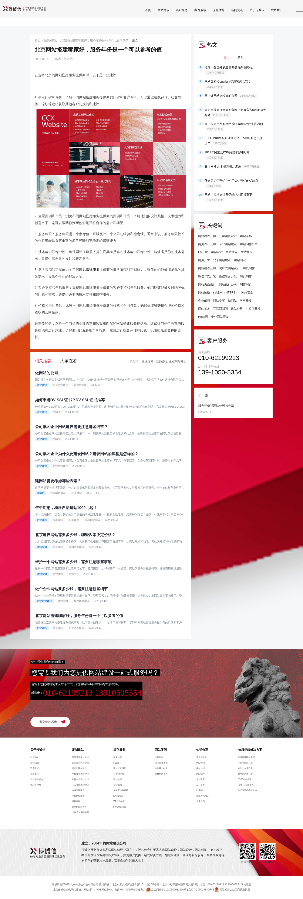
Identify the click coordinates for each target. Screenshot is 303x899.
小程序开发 (253, 308)
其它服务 (171, 14)
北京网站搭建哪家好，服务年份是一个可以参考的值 (94, 40)
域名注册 (117, 758)
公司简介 (34, 758)
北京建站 (161, 361)
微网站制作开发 (245, 774)
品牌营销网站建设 (80, 758)
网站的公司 (80, 385)
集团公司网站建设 (80, 763)
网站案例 (161, 750)
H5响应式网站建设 (81, 813)
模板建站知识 (202, 796)
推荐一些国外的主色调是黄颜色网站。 (230, 70)
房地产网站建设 (79, 769)
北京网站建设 (60, 385)
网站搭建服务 (89, 270)
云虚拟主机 (118, 774)
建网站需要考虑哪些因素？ (58, 481)
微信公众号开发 (245, 769)
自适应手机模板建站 (247, 791)
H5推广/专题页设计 (247, 785)
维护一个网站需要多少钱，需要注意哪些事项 (73, 562)
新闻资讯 (227, 14)
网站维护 (74, 574)
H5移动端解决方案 (250, 750)
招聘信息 (34, 763)
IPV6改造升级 (120, 807)
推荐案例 (159, 758)
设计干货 (200, 785)
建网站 (40, 493)
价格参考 (34, 774)
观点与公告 (201, 758)
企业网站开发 (220, 316)
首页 (138, 14)
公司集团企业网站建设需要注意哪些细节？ (71, 427)
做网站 (232, 300)
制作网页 (246, 284)
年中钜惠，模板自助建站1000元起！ (66, 508)
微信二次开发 (207, 276)
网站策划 (204, 308)
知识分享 (202, 750)
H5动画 (203, 316)
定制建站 (78, 750)
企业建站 (148, 361)
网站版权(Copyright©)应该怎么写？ (228, 84)
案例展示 (190, 14)
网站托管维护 (119, 769)
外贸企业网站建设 (80, 779)
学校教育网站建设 (80, 774)
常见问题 (200, 802)
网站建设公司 (207, 236)
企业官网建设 (78, 791)
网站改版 (204, 292)
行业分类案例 (161, 763)
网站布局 (246, 236)
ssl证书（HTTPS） (225, 292)
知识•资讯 (50, 40)
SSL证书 (117, 763)
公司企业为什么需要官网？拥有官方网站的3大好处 (235, 112)
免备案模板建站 (120, 791)
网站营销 (200, 763)
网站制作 (246, 252)
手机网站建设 (78, 796)
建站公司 (42, 547)
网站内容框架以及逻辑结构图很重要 (228, 197)
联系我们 (266, 14)
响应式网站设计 (229, 268)
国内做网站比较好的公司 (231, 96)
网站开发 (246, 300)
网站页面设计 (207, 284)
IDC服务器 (118, 796)
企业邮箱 (204, 300)
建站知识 (200, 769)
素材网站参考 (161, 774)
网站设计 (217, 252)
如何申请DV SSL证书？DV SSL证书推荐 (70, 400)
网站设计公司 (228, 284)
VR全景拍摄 (119, 802)
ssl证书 (57, 412)
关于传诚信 (246, 14)
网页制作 (249, 268)
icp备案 (199, 791)
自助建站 (74, 520)
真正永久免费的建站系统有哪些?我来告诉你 (234, 126)
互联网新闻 (220, 308)
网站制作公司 (249, 244)
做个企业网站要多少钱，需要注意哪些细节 (71, 589)
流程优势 (208, 14)
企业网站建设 (178, 361)
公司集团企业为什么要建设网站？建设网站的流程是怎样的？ (86, 454)
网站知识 (240, 260)
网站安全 (247, 292)
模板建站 (58, 520)
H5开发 (203, 252)
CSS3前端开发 (245, 779)
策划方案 (200, 779)
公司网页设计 (228, 236)
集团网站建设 (81, 601)
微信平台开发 (228, 276)
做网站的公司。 (48, 373)
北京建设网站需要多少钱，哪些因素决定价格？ (75, 535)
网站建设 (153, 14)
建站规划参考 (161, 769)
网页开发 (204, 260)
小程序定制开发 (245, 763)
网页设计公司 (207, 244)
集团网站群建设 (79, 807)
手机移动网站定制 (246, 758)
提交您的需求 (48, 722)
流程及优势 (35, 785)
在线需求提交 (36, 779)
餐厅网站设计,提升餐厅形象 (233, 166)
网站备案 (219, 300)
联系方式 (34, 769)
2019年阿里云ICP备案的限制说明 (227, 155)
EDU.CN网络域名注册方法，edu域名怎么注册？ (234, 140)
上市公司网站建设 (80, 785)
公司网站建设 (76, 547)
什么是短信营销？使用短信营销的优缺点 (231, 183)
